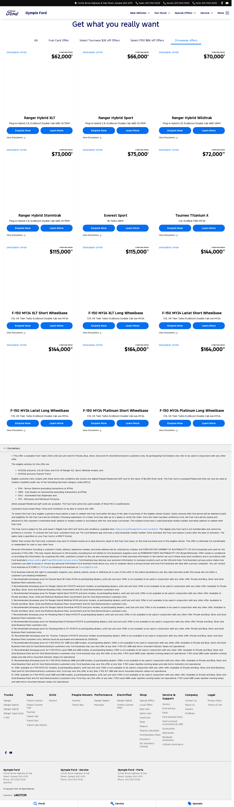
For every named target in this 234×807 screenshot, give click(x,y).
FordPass (190, 713)
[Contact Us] (104, 3)
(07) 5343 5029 (18, 779)
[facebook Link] (222, 3)
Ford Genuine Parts (172, 716)
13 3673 (41, 567)
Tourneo (30, 712)
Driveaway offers (186, 40)
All (36, 40)
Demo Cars (145, 713)
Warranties (168, 732)
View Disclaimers (16, 138)
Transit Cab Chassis (36, 725)
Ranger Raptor (11, 704)
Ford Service (168, 708)
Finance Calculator (149, 730)
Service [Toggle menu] (207, 12)
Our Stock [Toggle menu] (163, 12)
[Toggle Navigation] (223, 13)
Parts (165, 712)
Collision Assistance (172, 744)
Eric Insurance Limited (147, 745)
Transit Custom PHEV (125, 706)
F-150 (6, 717)
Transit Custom (34, 700)
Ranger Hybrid (11, 709)
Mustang (99, 704)
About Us (190, 704)
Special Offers (147, 700)
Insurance (145, 739)
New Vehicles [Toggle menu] (140, 12)
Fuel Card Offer (59, 40)
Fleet (142, 721)
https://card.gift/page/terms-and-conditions (136, 529)
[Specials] (195, 803)
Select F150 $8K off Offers (147, 40)
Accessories (168, 728)
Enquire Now (23, 130)
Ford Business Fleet (150, 734)
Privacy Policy (215, 700)
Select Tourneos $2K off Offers (100, 40)
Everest (53, 700)
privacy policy (34, 560)
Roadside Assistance (168, 739)
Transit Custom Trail (34, 706)
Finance (144, 726)
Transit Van (32, 716)
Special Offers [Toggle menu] (185, 12)
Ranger (7, 700)
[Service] (117, 803)
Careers (189, 709)
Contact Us (191, 700)
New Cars (145, 709)
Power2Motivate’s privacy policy (62, 560)
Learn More (56, 130)
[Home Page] (12, 13)
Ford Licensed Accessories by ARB (172, 723)
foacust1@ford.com (88, 567)
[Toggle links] (14, 795)
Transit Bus (32, 720)
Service (166, 704)
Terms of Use (215, 704)
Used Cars (145, 717)
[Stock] (39, 803)
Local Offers (146, 704)
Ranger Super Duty (14, 713)
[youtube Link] (227, 3)
